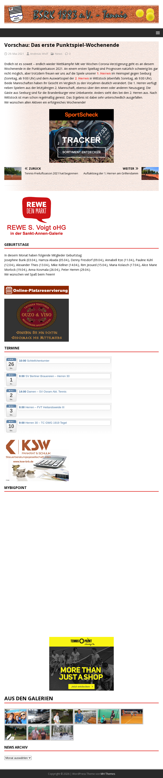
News (58, 54)
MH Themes (108, 774)
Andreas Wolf (39, 54)
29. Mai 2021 (16, 54)
